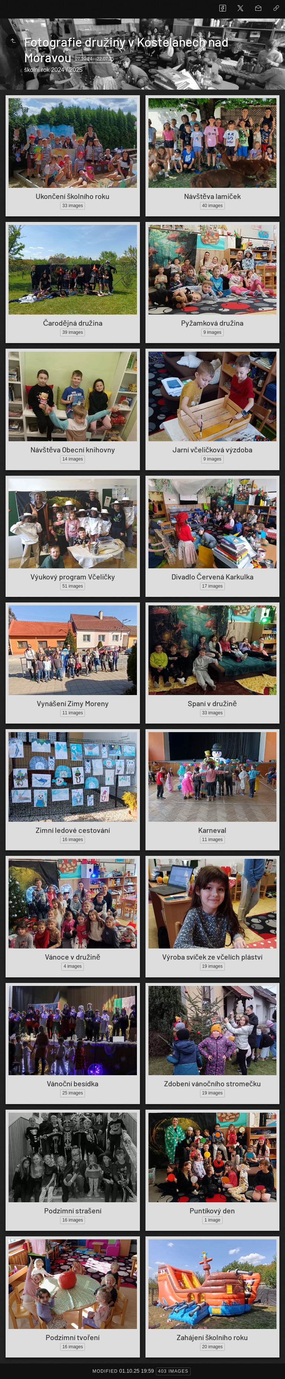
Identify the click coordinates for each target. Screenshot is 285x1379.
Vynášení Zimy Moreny (73, 703)
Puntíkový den (212, 1210)
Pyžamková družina (212, 322)
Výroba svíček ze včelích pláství (212, 956)
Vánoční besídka (72, 1083)
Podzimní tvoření (72, 1337)
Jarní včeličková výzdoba (212, 449)
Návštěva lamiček (212, 196)
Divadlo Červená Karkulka (212, 576)
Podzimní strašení (72, 1210)
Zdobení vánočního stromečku (212, 1083)
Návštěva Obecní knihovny (72, 449)
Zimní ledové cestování (73, 829)
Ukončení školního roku (72, 196)
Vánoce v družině (72, 956)
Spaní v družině (212, 703)
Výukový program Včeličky (72, 576)
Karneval (212, 829)
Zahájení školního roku (212, 1337)
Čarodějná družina (72, 322)
